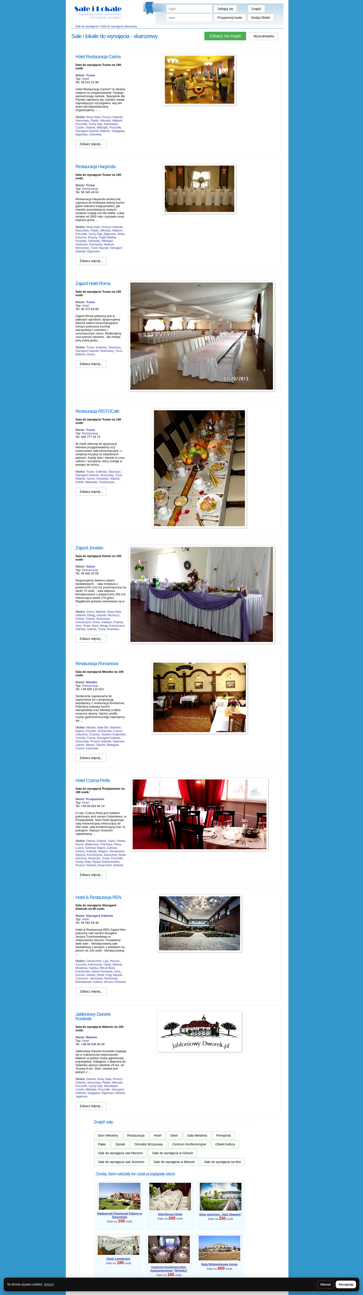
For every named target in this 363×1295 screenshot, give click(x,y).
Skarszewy (82, 120)
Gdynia (90, 618)
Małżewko (91, 482)
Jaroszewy (96, 978)
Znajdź (256, 9)
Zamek (120, 1144)
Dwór (174, 1135)
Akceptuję (345, 1284)
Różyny (92, 237)
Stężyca (80, 854)
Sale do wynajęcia (86, 26)
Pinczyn (115, 961)
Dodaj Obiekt (260, 17)
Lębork (79, 745)
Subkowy (101, 347)
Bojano (101, 847)
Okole (100, 975)
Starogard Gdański (87, 131)
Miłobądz (91, 1089)
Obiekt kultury (225, 1144)
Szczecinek (104, 731)
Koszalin (90, 731)
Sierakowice (117, 851)
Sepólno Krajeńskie (113, 734)
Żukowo (112, 847)
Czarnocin (81, 978)
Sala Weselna (197, 1135)
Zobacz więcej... (91, 144)
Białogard (113, 745)
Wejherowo (92, 844)
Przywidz (81, 241)
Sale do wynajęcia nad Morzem (120, 1153)
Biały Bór (103, 727)
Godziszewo (106, 482)
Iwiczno (108, 982)
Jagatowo (81, 1096)
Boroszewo (82, 248)
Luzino (79, 847)
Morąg (104, 625)
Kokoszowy (95, 964)
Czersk (91, 738)
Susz (78, 625)
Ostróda (80, 629)
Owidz (107, 964)
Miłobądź (102, 127)
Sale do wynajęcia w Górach (172, 1153)
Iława (95, 625)
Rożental (120, 982)
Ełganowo (81, 134)
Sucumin (80, 964)
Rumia (79, 844)
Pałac (102, 1144)
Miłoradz (105, 120)
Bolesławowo (83, 982)
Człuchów (81, 734)
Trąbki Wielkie (107, 237)
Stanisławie (111, 124)
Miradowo (81, 968)
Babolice (115, 727)
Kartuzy (80, 851)
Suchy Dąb (95, 124)
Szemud (90, 847)
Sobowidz (95, 134)
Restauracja (90, 188)
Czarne (117, 731)
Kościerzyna (83, 622)
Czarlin (79, 127)
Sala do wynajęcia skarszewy (119, 26)
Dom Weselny (108, 1135)
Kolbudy (91, 851)
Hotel (85, 78)
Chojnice (94, 734)
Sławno (89, 745)
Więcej (49, 1284)
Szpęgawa (117, 131)
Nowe (86, 625)
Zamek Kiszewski (102, 971)
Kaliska (93, 968)
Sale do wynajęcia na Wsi (222, 1162)
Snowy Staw (83, 861)
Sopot (111, 841)
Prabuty (118, 622)
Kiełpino (103, 851)
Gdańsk (90, 127)
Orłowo (79, 618)
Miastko (91, 727)
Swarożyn (81, 244)
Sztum (91, 354)
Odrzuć (325, 1284)
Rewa (117, 844)
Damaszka (95, 244)
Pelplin (95, 120)
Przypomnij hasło (229, 17)
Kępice (79, 731)
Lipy (105, 961)
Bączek (103, 248)
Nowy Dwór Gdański (110, 865)
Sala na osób (119, 1217)
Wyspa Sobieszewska (105, 861)
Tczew (90, 347)
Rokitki (79, 482)
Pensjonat (223, 1135)
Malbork (117, 120)
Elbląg (91, 615)
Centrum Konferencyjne (189, 1144)
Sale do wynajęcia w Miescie (174, 1162)
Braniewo (113, 629)
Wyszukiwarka (263, 36)
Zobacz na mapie (225, 36)
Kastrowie (92, 748)
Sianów (100, 745)
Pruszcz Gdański (112, 117)
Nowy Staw (93, 117)
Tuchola (80, 738)
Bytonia (117, 964)
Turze (94, 248)
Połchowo (106, 844)
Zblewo (90, 975)
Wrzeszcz (114, 615)
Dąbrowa (118, 741)
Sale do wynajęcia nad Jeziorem (121, 1162)
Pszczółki (81, 124)
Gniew (96, 622)
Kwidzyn (107, 622)
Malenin (105, 131)
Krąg (108, 975)
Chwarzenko (94, 961)
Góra (117, 971)
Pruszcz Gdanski (85, 865)
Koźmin (80, 975)
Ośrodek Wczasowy (148, 1144)
